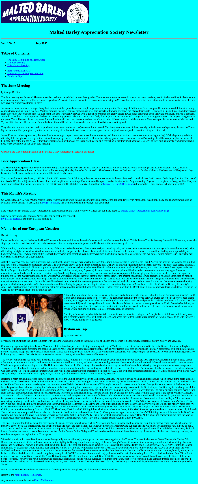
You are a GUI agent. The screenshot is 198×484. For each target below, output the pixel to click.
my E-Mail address (10, 218)
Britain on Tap (14, 76)
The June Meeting (16, 62)
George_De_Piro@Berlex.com (118, 184)
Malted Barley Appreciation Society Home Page (145, 210)
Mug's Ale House (50, 202)
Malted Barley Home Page (28, 475)
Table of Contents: (15, 53)
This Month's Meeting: (18, 65)
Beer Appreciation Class (19, 70)
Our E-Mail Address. (44, 480)
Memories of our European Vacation (25, 73)
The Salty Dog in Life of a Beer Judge (26, 60)
